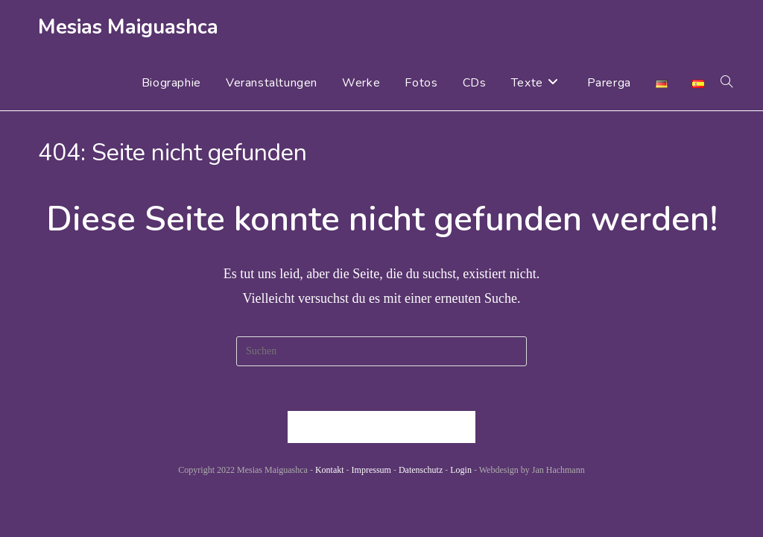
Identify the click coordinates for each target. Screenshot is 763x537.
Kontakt (329, 470)
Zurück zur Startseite (381, 427)
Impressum (371, 470)
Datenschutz (421, 470)
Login (461, 470)
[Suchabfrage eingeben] (381, 351)
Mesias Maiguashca (128, 27)
